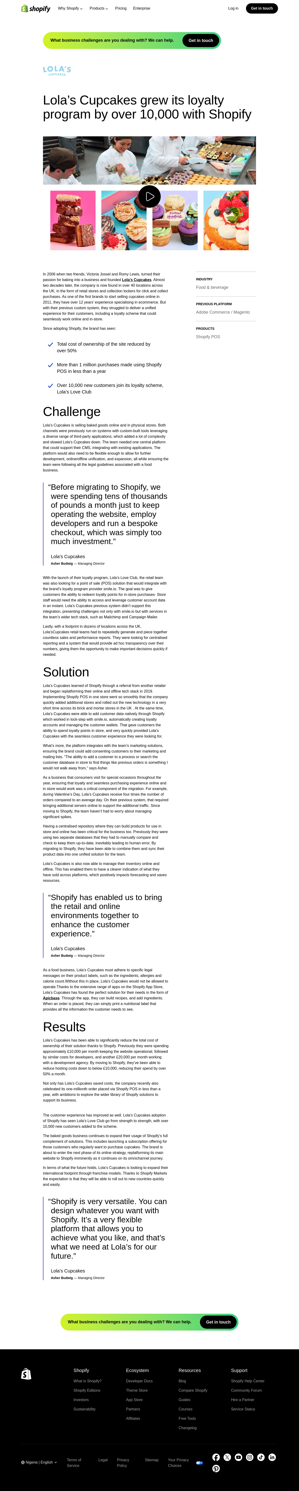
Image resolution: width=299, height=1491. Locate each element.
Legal (103, 1460)
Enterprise (141, 8)
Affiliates (133, 1419)
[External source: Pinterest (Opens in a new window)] (216, 1468)
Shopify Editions (87, 1390)
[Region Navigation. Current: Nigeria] (39, 1463)
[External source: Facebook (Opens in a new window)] (216, 1457)
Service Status (243, 1409)
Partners (133, 1409)
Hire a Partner (242, 1400)
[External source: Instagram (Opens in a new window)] (249, 1457)
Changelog (187, 1428)
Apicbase (51, 998)
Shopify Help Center (247, 1381)
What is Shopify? (88, 1381)
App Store (134, 1400)
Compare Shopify (192, 1390)
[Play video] (149, 196)
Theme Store (137, 1390)
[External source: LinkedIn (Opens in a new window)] (272, 1457)
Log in (233, 8)
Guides (184, 1400)
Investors (81, 1400)
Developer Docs (139, 1381)
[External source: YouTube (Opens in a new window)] (238, 1457)
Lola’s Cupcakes (137, 280)
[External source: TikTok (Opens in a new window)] (261, 1457)
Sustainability (85, 1409)
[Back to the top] (26, 1374)
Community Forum (246, 1390)
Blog (182, 1381)
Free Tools (187, 1419)
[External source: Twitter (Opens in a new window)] (227, 1457)
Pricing (121, 8)
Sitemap (152, 1460)
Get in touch (262, 8)
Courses (185, 1409)
